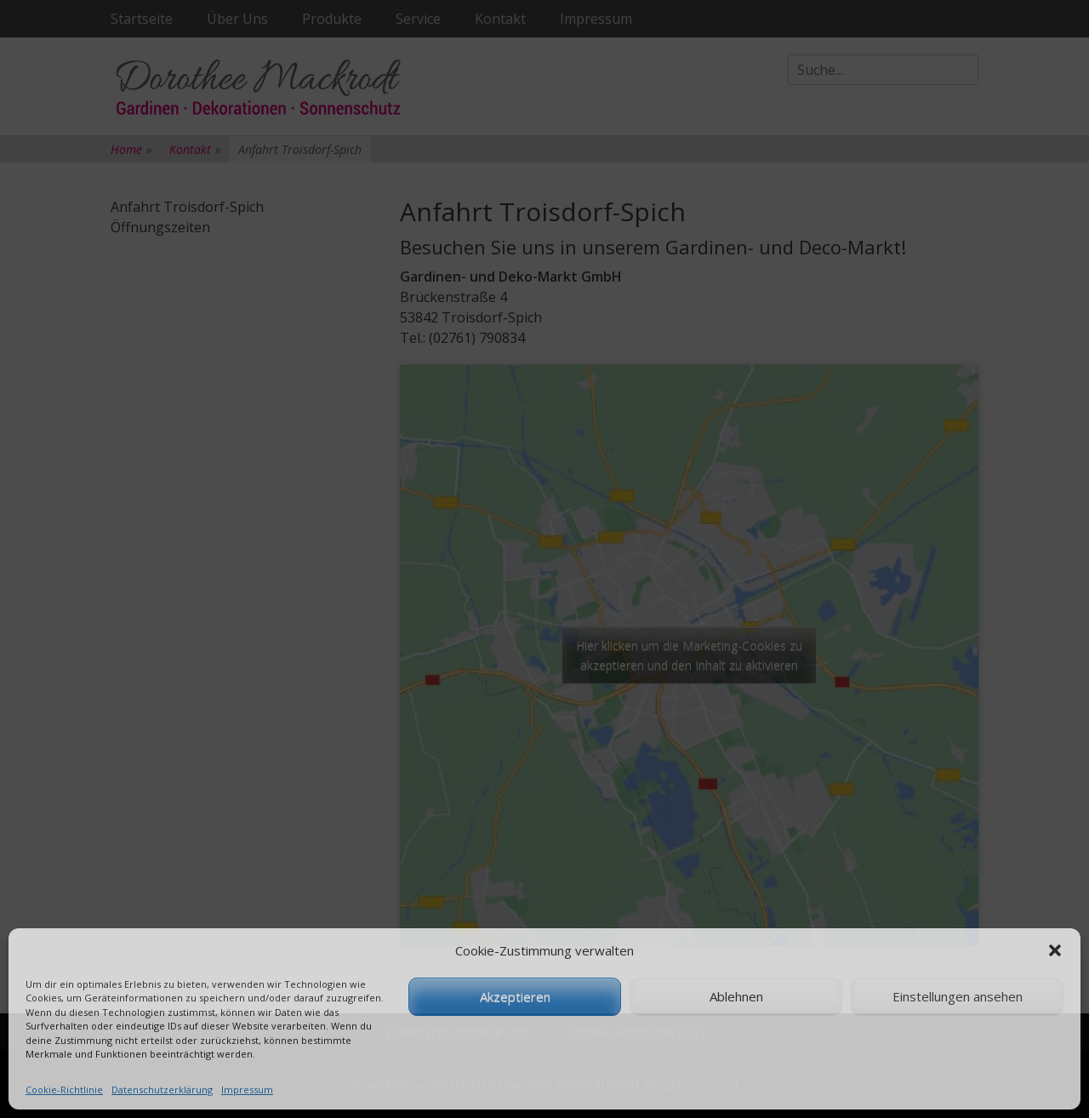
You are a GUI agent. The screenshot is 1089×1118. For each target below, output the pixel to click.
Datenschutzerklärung (162, 1089)
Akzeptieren (515, 996)
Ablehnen (736, 996)
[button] (1054, 950)
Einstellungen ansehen (957, 996)
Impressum (247, 1089)
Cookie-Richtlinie (64, 1089)
